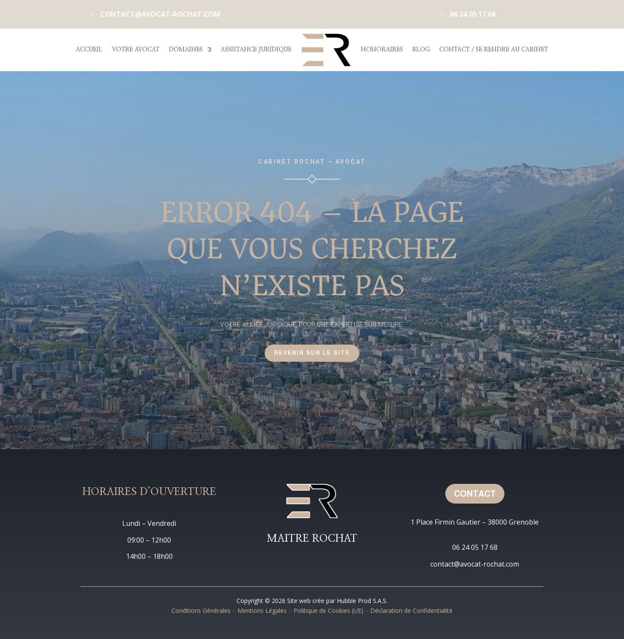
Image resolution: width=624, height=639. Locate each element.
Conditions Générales (201, 610)
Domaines (186, 50)
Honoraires (382, 50)
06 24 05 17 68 (472, 14)
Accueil (89, 50)
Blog (421, 50)
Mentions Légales (262, 610)
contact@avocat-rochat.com (160, 14)
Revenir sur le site (312, 353)
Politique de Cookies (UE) (328, 610)
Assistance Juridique (256, 50)
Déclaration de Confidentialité (411, 610)
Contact (475, 493)
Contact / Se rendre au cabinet (493, 50)
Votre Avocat (135, 50)
